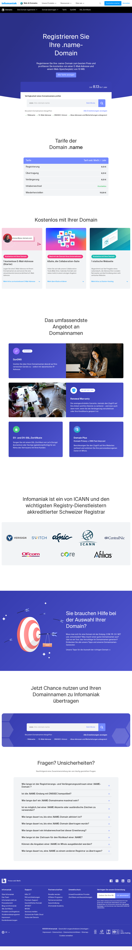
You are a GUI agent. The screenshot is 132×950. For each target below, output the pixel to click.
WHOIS (27, 909)
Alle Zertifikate (7, 909)
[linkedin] (123, 881)
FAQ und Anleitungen (32, 897)
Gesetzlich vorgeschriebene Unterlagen (73, 929)
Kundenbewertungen (9, 920)
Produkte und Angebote (11, 912)
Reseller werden (54, 894)
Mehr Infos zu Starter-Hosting (110, 281)
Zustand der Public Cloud (34, 914)
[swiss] (108, 932)
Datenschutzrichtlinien (72, 932)
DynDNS (73, 10)
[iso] (115, 932)
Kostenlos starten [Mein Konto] (113, 3)
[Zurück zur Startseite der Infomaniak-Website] (9, 3)
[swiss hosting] (125, 932)
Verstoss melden (31, 912)
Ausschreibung (53, 903)
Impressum (6, 917)
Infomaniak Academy (56, 906)
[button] (66, 786)
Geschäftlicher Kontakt (33, 903)
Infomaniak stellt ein (9, 900)
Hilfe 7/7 (28, 894)
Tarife (64, 10)
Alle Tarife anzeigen (66, 75)
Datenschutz (57, 932)
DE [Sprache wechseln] (7, 932)
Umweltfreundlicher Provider (79, 894)
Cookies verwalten (66, 936)
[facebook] (111, 881)
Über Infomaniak (8, 894)
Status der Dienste (32, 917)
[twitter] (117, 881)
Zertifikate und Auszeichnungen (80, 897)
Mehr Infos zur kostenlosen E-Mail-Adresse (22, 281)
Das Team (5, 897)
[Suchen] (100, 3)
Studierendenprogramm (11, 914)
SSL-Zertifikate (85, 10)
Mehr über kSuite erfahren (66, 281)
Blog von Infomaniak (9, 906)
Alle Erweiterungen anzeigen (95, 111)
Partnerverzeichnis (55, 900)
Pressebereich (7, 903)
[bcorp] (95, 932)
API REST (28, 906)
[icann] (102, 932)
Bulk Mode (90, 103)
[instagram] (129, 881)
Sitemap (85, 932)
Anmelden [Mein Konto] (126, 3)
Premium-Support (31, 900)
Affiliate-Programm (55, 897)
